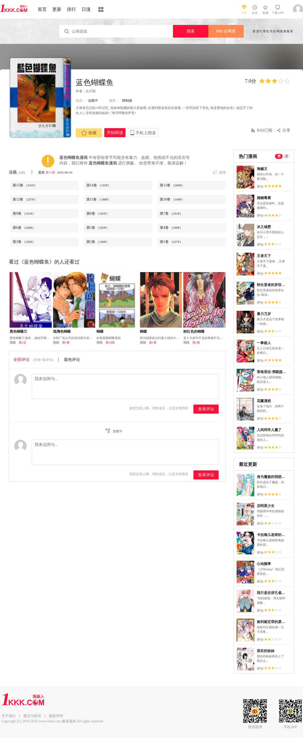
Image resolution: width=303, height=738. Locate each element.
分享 (286, 130)
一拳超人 (264, 343)
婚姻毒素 (264, 198)
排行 (71, 9)
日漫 (86, 9)
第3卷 (24, 242)
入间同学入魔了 (269, 430)
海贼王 (262, 169)
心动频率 (264, 564)
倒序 (222, 173)
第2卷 (97, 242)
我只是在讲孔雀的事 (273, 593)
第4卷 (171, 228)
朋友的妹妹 (265, 651)
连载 (18, 172)
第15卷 (50, 172)
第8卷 (97, 213)
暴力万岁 (264, 314)
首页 (42, 9)
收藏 (88, 133)
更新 (56, 9)
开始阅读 (115, 132)
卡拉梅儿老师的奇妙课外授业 (280, 535)
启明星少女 (265, 506)
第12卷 (25, 199)
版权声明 (56, 716)
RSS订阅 (264, 130)
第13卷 (172, 185)
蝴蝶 (100, 331)
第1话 (22, 342)
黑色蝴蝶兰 (18, 331)
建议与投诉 (32, 716)
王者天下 (264, 256)
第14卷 (98, 185)
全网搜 (226, 31)
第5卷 (97, 228)
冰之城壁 (264, 227)
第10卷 (172, 199)
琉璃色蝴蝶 (62, 331)
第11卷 (98, 199)
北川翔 (90, 91)
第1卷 (171, 242)
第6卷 (24, 228)
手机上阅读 (146, 133)
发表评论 (206, 409)
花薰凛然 (264, 401)
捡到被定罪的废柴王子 (274, 622)
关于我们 (9, 716)
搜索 (191, 31)
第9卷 (24, 213)
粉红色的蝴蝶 (194, 331)
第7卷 (171, 213)
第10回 (110, 342)
